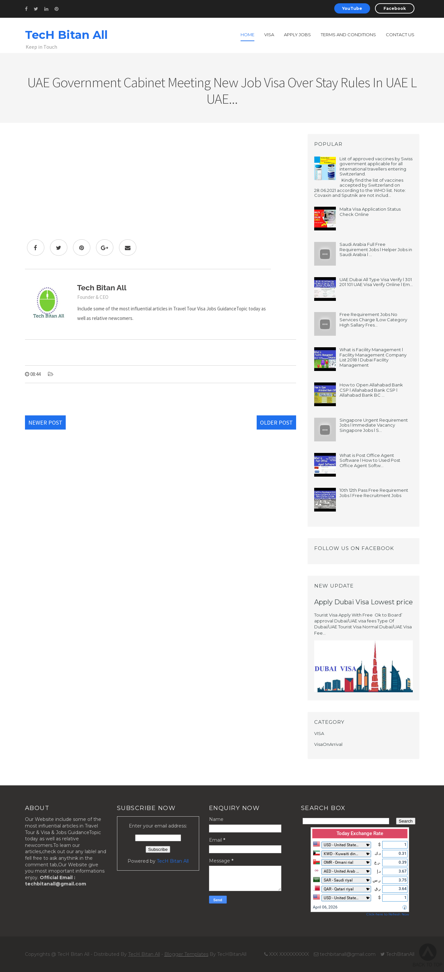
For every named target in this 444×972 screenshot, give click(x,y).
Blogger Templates (186, 954)
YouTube (352, 8)
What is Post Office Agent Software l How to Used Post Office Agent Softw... (369, 460)
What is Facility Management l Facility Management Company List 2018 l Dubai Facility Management (373, 357)
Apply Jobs (297, 34)
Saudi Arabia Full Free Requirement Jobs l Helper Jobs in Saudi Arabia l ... (375, 249)
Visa (269, 34)
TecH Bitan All (66, 35)
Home (247, 34)
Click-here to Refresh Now (387, 914)
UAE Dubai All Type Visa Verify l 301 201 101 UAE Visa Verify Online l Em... (376, 282)
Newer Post (45, 422)
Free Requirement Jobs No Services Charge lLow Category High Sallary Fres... (373, 319)
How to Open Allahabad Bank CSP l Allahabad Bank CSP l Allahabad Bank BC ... (371, 390)
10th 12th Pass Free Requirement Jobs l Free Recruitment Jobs (373, 492)
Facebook (395, 8)
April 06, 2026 (325, 907)
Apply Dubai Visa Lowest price (363, 602)
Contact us (400, 34)
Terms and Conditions (348, 34)
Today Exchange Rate (360, 833)
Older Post (276, 422)
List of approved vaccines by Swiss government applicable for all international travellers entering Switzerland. (375, 166)
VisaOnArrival (328, 744)
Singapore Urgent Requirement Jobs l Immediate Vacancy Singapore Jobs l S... (373, 425)
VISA (319, 733)
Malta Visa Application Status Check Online (370, 211)
